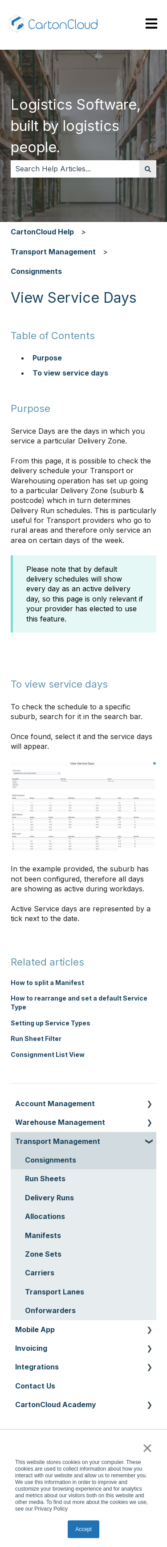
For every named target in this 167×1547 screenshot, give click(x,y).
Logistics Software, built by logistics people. (76, 126)
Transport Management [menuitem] (57, 1141)
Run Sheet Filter (36, 1038)
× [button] (147, 1448)
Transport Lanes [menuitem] (54, 1291)
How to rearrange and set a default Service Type (79, 1002)
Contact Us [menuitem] (35, 1385)
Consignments (36, 271)
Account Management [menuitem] (55, 1103)
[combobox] (75, 168)
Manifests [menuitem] (43, 1235)
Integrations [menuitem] (37, 1366)
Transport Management (53, 251)
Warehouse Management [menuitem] (60, 1122)
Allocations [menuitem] (45, 1216)
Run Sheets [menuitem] (45, 1178)
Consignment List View (48, 1054)
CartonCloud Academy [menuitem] (55, 1404)
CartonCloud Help (42, 231)
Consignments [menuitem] (50, 1159)
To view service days (71, 372)
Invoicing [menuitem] (31, 1348)
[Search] (147, 168)
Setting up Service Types (50, 1023)
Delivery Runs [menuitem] (49, 1197)
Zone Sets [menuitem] (43, 1254)
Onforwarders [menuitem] (50, 1310)
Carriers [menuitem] (39, 1272)
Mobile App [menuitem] (35, 1329)
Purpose (47, 357)
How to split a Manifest (47, 982)
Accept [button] (83, 1529)
